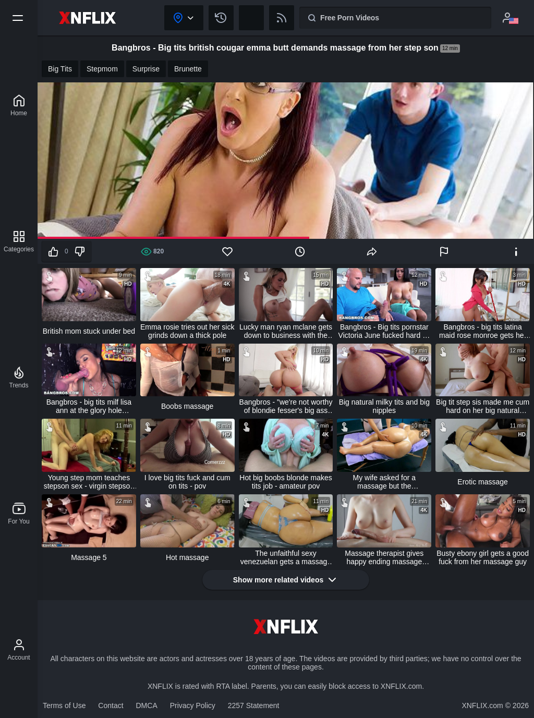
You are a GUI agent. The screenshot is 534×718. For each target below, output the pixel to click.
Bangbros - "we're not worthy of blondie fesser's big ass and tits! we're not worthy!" (286, 406)
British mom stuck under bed (89, 331)
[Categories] (19, 241)
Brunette (188, 69)
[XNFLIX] (18, 105)
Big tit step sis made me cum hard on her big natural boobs (482, 406)
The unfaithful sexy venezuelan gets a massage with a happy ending (285, 557)
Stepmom (102, 69)
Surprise (146, 69)
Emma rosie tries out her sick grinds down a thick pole (187, 331)
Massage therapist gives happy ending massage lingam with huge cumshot (384, 557)
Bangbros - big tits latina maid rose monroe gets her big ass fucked (482, 331)
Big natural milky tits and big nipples (384, 406)
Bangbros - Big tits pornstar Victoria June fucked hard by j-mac (384, 331)
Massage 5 (88, 557)
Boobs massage (187, 406)
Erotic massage (482, 482)
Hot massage (187, 557)
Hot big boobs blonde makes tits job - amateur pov (285, 481)
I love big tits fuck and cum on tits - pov (187, 481)
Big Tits (60, 69)
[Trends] (18, 377)
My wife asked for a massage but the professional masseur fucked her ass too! (384, 481)
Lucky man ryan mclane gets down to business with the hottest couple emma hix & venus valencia (285, 331)
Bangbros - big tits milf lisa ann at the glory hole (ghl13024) (88, 406)
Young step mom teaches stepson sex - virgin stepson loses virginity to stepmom (89, 481)
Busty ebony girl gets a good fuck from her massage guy (482, 557)
